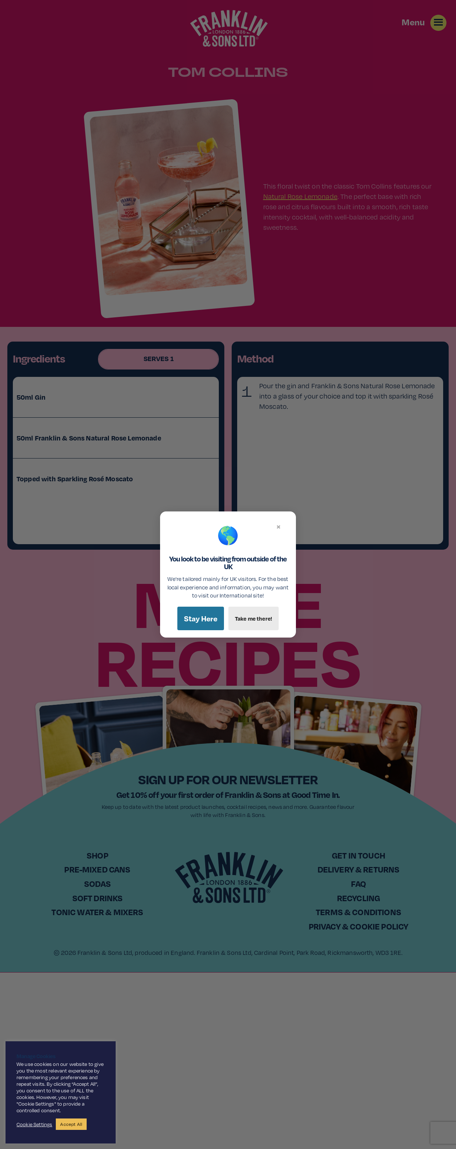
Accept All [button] (71, 1124)
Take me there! (253, 618)
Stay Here (200, 618)
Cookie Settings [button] (34, 1124)
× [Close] (278, 526)
